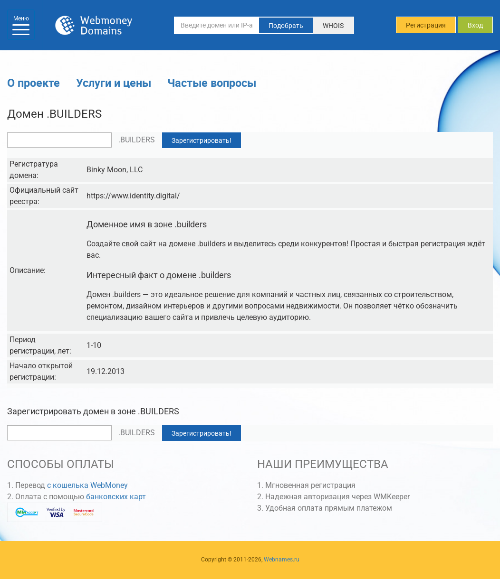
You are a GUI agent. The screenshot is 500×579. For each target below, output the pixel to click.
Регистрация (426, 25)
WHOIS (333, 25)
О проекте (33, 82)
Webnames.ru (281, 559)
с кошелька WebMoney (87, 485)
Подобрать (286, 25)
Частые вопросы (211, 82)
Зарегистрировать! (201, 140)
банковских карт (116, 496)
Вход (475, 25)
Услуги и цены (113, 82)
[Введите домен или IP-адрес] (216, 25)
